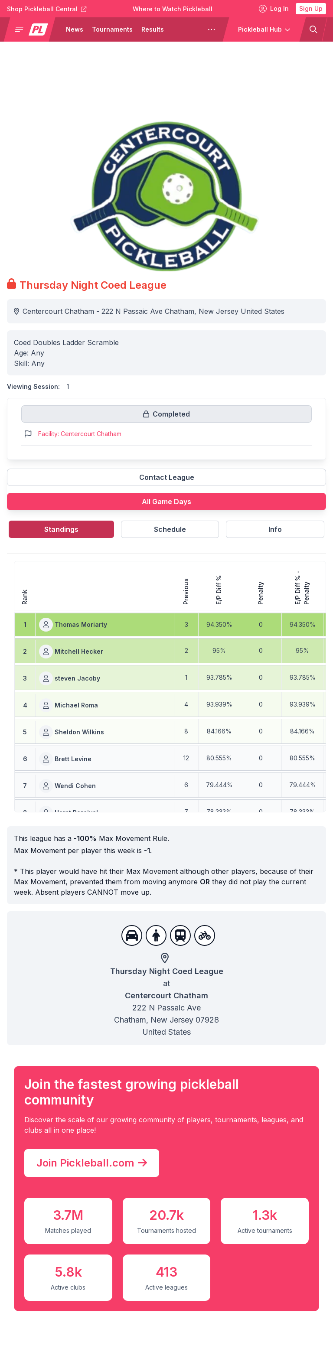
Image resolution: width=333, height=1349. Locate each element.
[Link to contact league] (166, 481)
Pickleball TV (141, 1264)
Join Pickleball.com (87, 908)
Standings (61, 529)
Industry (238, 1316)
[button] (33, 29)
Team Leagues (39, 1316)
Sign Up (311, 8)
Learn (234, 1264)
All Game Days (166, 501)
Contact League (166, 477)
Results (152, 29)
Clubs (23, 1333)
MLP (126, 1316)
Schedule (170, 529)
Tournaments (112, 29)
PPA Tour (134, 1247)
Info (275, 529)
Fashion (237, 1333)
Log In (274, 9)
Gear (232, 1281)
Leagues (28, 1299)
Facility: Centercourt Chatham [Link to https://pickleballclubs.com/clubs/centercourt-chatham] (79, 433)
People (236, 1247)
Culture (237, 1299)
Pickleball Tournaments (159, 1299)
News (74, 29)
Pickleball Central (149, 1281)
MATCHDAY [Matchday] (139, 1333)
